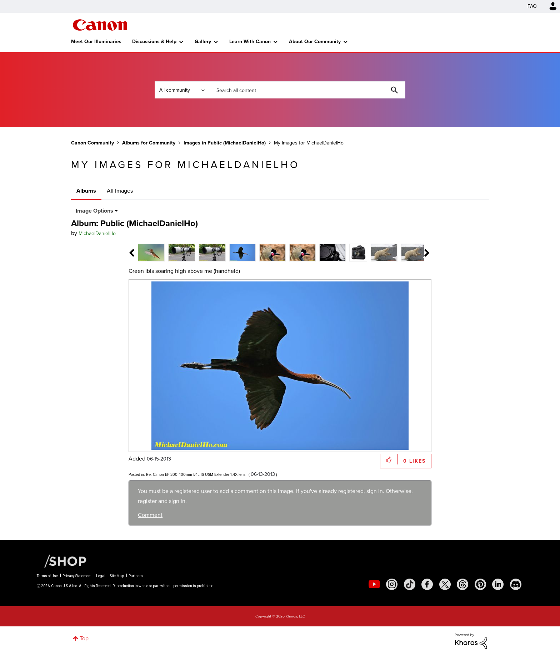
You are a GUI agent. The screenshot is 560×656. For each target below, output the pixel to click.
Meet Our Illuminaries (96, 41)
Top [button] (84, 638)
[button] (389, 459)
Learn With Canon (250, 41)
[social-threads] (462, 584)
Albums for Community (148, 143)
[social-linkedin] (498, 584)
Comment (150, 515)
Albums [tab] (86, 191)
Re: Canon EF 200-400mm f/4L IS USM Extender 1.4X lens (195, 474)
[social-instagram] (392, 584)
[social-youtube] (374, 584)
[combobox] (307, 89)
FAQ (532, 6)
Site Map (117, 576)
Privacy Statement (76, 576)
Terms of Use (47, 576)
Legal (100, 576)
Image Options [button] (94, 211)
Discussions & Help (154, 41)
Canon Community (100, 25)
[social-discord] (515, 584)
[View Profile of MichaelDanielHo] (97, 233)
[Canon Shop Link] (62, 561)
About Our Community (315, 41)
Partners (136, 576)
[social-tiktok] (409, 584)
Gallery (203, 41)
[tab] (151, 252)
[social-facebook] (427, 584)
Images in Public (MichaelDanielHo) (225, 143)
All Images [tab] (120, 191)
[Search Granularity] (182, 89)
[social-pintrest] (480, 584)
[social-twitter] (445, 584)
